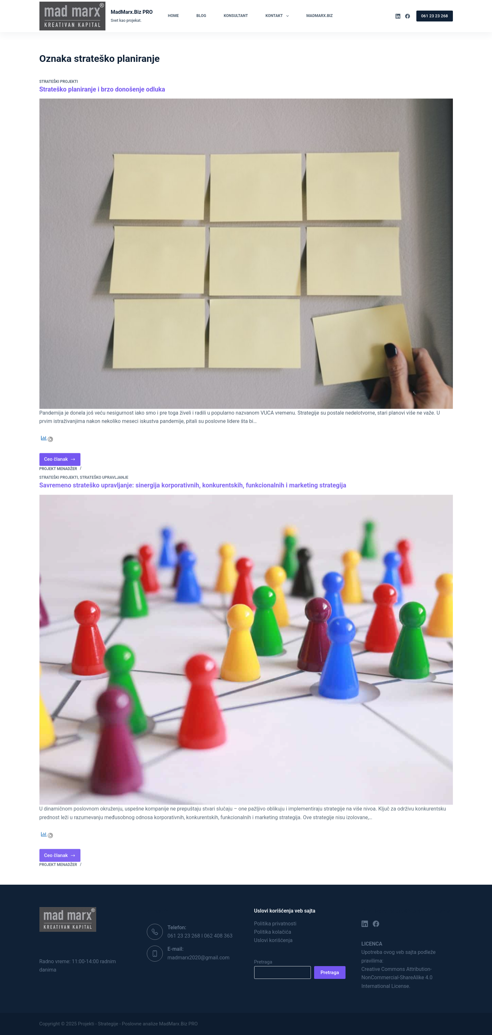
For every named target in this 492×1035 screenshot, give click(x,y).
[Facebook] (407, 16)
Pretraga (263, 961)
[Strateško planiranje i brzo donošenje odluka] (246, 254)
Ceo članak (62, 461)
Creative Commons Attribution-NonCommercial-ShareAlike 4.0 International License (397, 977)
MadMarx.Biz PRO (132, 12)
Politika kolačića (272, 932)
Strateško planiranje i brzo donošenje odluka (103, 89)
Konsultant (236, 15)
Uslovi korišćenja (273, 940)
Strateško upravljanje (104, 482)
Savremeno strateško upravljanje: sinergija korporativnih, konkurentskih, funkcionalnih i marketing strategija (195, 490)
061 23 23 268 (434, 15)
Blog (201, 15)
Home (173, 15)
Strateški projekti (58, 82)
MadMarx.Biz (319, 15)
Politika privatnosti (275, 923)
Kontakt (278, 16)
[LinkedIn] (398, 16)
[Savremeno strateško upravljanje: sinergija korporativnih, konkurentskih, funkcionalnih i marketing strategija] (246, 655)
